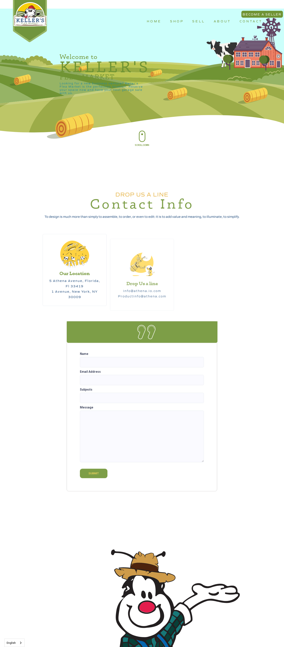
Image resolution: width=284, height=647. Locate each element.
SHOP (177, 21)
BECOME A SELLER (262, 14)
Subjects (86, 392)
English (11, 642)
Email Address (90, 374)
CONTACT (251, 21)
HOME (154, 21)
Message (86, 410)
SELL (198, 21)
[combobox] (14, 643)
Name (84, 356)
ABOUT (222, 21)
